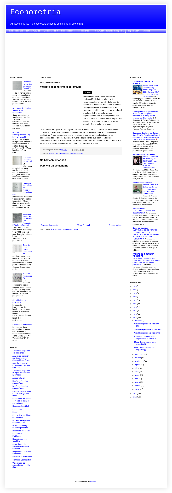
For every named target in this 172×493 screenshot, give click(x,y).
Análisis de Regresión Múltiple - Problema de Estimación (21, 373)
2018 (135, 307)
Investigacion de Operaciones (145, 111)
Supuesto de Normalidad (22, 325)
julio (136, 368)
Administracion (139, 209)
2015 (135, 318)
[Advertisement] (86, 55)
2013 (135, 397)
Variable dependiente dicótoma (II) (148, 329)
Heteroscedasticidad (21, 406)
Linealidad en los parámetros (19, 301)
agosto (138, 365)
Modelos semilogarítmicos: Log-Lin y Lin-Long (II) (22, 135)
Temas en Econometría (22, 460)
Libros (15, 412)
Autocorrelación (19, 378)
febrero (138, 386)
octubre (138, 358)
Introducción (17, 409)
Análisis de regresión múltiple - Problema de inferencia (21, 365)
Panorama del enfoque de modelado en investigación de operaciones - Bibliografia (144, 116)
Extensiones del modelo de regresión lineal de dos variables (67, 31)
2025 (135, 290)
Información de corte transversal (27, 159)
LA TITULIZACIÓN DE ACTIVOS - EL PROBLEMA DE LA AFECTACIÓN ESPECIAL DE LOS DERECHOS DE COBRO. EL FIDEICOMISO (146, 234)
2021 (135, 304)
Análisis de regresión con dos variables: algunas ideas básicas (21, 358)
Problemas (17, 436)
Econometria (35, 12)
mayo (137, 375)
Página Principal (83, 225)
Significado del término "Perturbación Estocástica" (22, 110)
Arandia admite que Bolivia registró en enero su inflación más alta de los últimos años (150, 189)
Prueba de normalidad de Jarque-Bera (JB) (27, 85)
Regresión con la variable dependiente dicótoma (66, 153)
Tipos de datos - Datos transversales (27, 249)
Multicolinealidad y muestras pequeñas (20, 427)
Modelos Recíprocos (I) (27, 276)
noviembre (139, 354)
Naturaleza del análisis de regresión (109, 31)
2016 (135, 314)
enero (137, 389)
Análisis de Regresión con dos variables (24, 31)
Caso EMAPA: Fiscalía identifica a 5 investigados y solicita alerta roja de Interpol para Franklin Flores (146, 137)
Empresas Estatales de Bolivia (145, 133)
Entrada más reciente (49, 225)
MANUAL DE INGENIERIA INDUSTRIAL (143, 255)
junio (137, 372)
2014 (135, 394)
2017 (135, 311)
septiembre (139, 361)
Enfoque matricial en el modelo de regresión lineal (22, 393)
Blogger (93, 481)
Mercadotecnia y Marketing (144, 154)
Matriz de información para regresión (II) (145, 343)
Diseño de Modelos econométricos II (20, 387)
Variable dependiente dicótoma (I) (147, 333)
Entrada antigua (115, 225)
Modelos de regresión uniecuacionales (21, 421)
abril (137, 379)
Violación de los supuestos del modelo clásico (21, 465)
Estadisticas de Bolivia (142, 183)
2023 (135, 297)
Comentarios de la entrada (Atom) (64, 229)
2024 (135, 293)
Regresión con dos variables (139, 31)
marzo (137, 382)
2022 (135, 300)
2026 (135, 286)
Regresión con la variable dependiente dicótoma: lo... (146, 337)
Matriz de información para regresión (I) (145, 349)
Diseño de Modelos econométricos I (20, 382)
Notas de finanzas (140, 228)
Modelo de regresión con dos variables (22, 416)
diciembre (139, 321)
